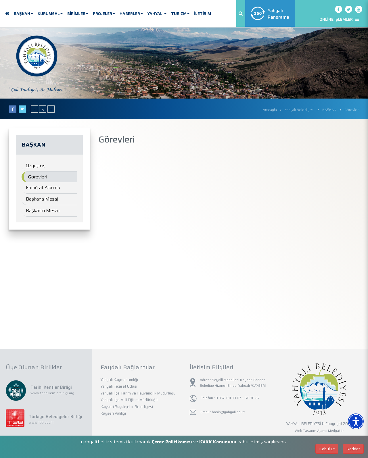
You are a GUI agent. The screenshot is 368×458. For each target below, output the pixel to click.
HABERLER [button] (131, 13)
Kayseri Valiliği (113, 413)
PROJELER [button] (104, 13)
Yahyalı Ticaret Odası (119, 386)
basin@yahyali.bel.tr (228, 412)
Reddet (353, 449)
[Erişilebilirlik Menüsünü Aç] (356, 421)
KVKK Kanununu (217, 441)
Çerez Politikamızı (172, 441)
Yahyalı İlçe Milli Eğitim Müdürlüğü (129, 400)
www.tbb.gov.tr (41, 422)
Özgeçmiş (35, 165)
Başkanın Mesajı (43, 210)
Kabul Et (327, 449)
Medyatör (336, 430)
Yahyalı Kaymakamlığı (119, 380)
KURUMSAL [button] (50, 13)
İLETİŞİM (202, 13)
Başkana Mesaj (42, 199)
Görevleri (37, 176)
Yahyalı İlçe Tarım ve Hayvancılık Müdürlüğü (138, 393)
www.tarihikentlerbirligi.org (52, 393)
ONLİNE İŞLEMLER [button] (339, 19)
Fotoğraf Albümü (43, 187)
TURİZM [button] (180, 13)
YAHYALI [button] (156, 13)
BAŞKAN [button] (23, 13)
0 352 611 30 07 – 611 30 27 (237, 398)
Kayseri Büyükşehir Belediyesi (127, 407)
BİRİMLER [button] (77, 13)
